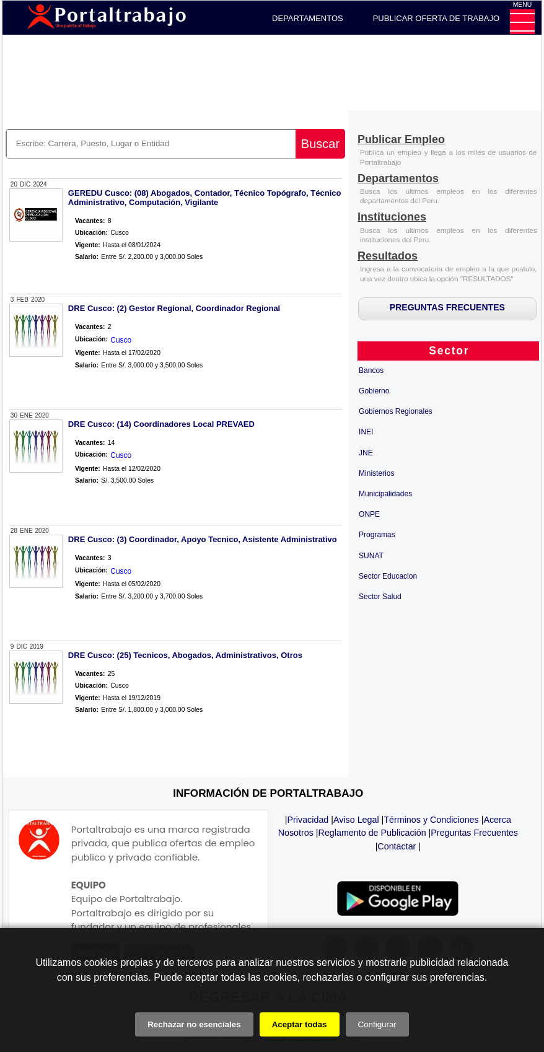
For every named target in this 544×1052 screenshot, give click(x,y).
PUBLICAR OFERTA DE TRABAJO (436, 18)
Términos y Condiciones (431, 820)
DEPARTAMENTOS (307, 18)
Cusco (120, 340)
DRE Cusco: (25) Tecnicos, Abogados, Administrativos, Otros (185, 655)
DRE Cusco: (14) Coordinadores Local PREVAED (161, 424)
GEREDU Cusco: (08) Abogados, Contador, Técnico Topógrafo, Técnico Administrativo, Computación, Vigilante (204, 197)
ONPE (369, 514)
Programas (377, 534)
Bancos (371, 370)
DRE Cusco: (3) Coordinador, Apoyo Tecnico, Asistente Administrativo (202, 539)
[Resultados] (388, 257)
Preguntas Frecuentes (474, 833)
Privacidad (308, 820)
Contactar (396, 846)
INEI (366, 431)
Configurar (377, 1024)
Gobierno (374, 391)
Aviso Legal (356, 820)
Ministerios (376, 473)
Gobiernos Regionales (395, 411)
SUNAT (371, 555)
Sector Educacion (388, 576)
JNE (366, 453)
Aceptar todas (299, 1024)
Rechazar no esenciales (193, 1024)
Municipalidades (385, 493)
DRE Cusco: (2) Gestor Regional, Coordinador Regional (174, 308)
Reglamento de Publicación (372, 833)
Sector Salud (380, 596)
